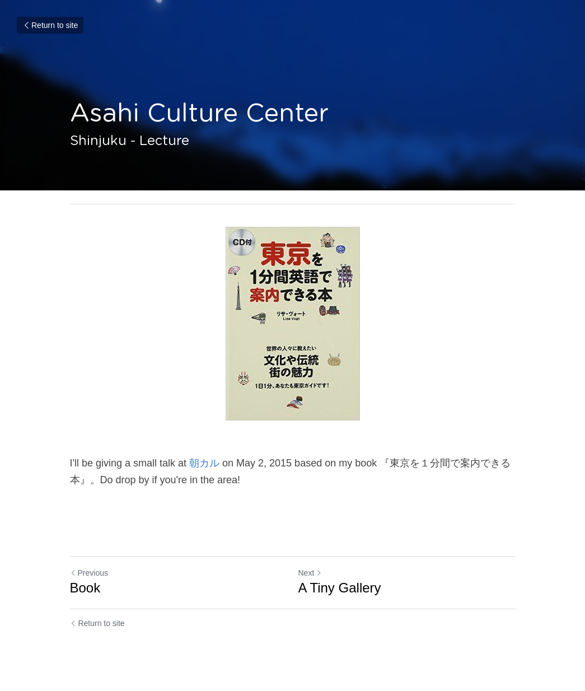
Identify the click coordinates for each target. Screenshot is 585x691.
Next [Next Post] (310, 572)
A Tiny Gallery (339, 587)
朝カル (204, 463)
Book (85, 587)
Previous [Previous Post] (89, 572)
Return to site (50, 25)
